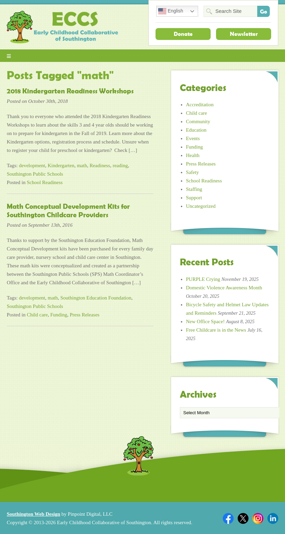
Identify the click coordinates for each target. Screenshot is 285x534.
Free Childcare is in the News (216, 330)
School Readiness (45, 182)
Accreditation (200, 104)
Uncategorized (200, 206)
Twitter (243, 518)
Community (198, 121)
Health (192, 155)
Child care (37, 314)
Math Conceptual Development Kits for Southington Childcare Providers (68, 210)
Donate (183, 33)
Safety (192, 172)
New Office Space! (205, 321)
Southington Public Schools (35, 174)
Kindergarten (61, 165)
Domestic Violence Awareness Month (224, 287)
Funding (58, 314)
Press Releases (84, 314)
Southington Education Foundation (96, 298)
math (82, 165)
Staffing (194, 189)
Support (194, 197)
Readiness (100, 165)
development (32, 165)
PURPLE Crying (203, 279)
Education (196, 130)
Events (193, 138)
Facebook (228, 518)
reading (120, 165)
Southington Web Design (33, 514)
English (170, 11)
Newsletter (244, 33)
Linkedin (272, 518)
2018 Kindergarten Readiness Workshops (70, 91)
